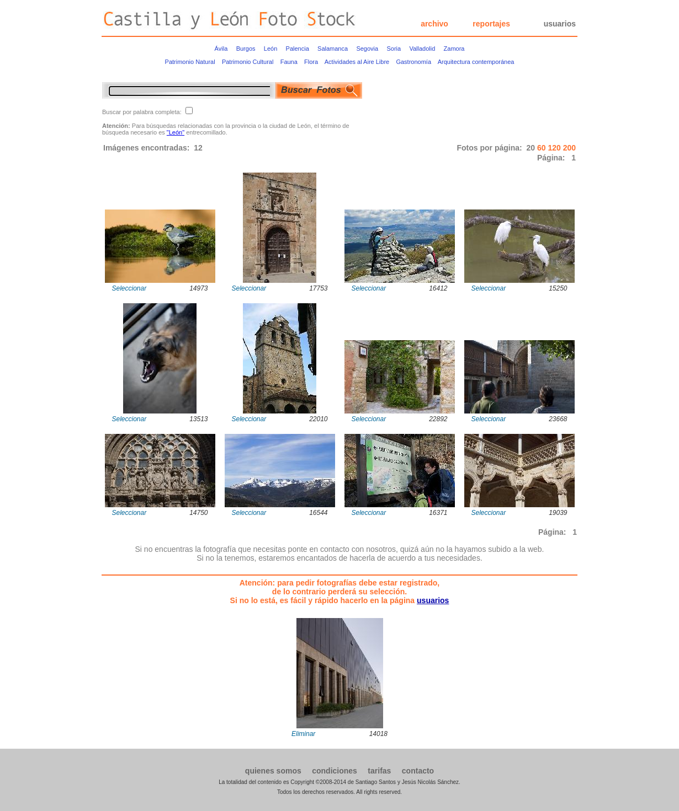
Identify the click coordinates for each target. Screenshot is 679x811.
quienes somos (273, 770)
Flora (311, 61)
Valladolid (422, 48)
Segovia (367, 48)
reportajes (491, 23)
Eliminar (303, 734)
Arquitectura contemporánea (476, 61)
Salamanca (332, 48)
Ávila (221, 48)
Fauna (289, 61)
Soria (393, 48)
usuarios (560, 23)
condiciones (334, 770)
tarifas (379, 770)
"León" (175, 132)
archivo (434, 23)
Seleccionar (129, 288)
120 (555, 147)
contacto (418, 770)
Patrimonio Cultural (248, 61)
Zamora (454, 48)
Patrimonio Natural (190, 61)
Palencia (297, 48)
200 (569, 147)
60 (542, 147)
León (270, 48)
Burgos (246, 48)
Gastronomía (413, 61)
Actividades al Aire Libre (357, 61)
